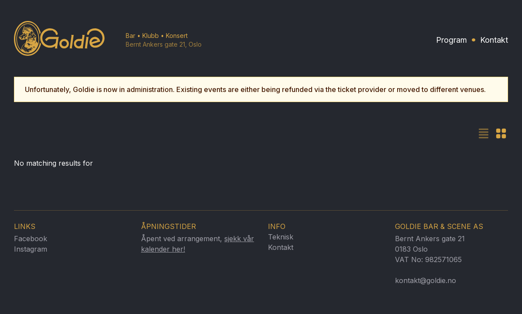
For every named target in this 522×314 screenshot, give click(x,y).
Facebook (30, 238)
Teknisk (280, 236)
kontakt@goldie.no (425, 280)
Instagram (30, 249)
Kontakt (494, 39)
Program (451, 39)
